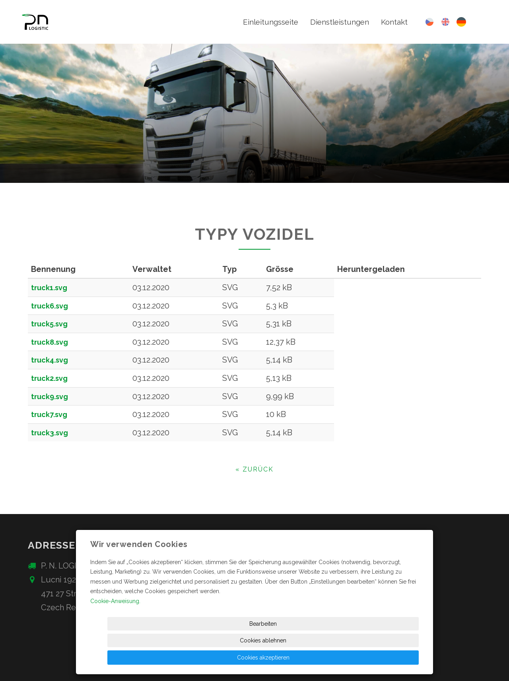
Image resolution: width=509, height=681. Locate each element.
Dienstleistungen (336, 22)
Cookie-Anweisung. (115, 634)
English (445, 22)
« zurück (254, 469)
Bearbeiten (256, 657)
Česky (429, 22)
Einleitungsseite (263, 22)
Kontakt (394, 22)
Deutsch (461, 22)
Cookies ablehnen (322, 657)
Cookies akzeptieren (389, 657)
